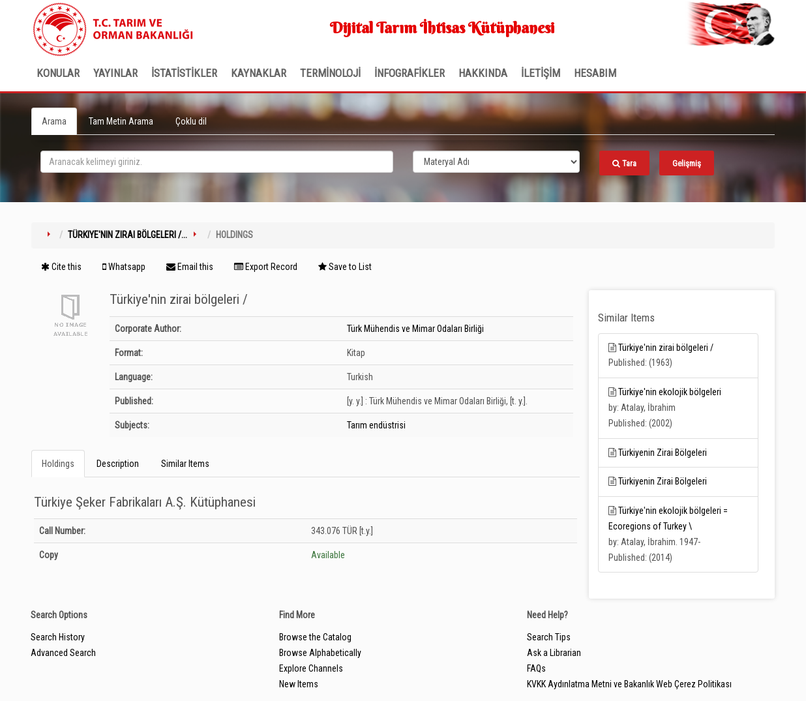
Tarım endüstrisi (376, 425)
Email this (189, 266)
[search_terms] (216, 162)
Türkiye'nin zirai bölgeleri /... (127, 235)
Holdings (58, 463)
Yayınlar (115, 73)
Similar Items (185, 463)
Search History (58, 637)
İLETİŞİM (540, 73)
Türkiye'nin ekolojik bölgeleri (669, 392)
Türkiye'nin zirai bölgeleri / (665, 347)
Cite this (61, 266)
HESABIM (595, 73)
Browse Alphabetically (320, 653)
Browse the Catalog (315, 637)
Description (118, 463)
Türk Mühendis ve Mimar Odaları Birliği (415, 328)
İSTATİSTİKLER (184, 73)
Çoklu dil (191, 121)
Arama (54, 121)
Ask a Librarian (554, 653)
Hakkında (482, 73)
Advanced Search (63, 653)
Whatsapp (123, 266)
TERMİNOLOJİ (330, 73)
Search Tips (549, 637)
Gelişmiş (686, 163)
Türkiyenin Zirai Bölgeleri (662, 452)
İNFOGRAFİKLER (409, 73)
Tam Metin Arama (121, 121)
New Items (298, 684)
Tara (624, 163)
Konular (58, 73)
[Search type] (496, 162)
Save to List (345, 266)
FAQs (536, 668)
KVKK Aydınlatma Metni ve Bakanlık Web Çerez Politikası (629, 684)
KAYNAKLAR (258, 73)
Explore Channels (311, 668)
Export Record (265, 266)
